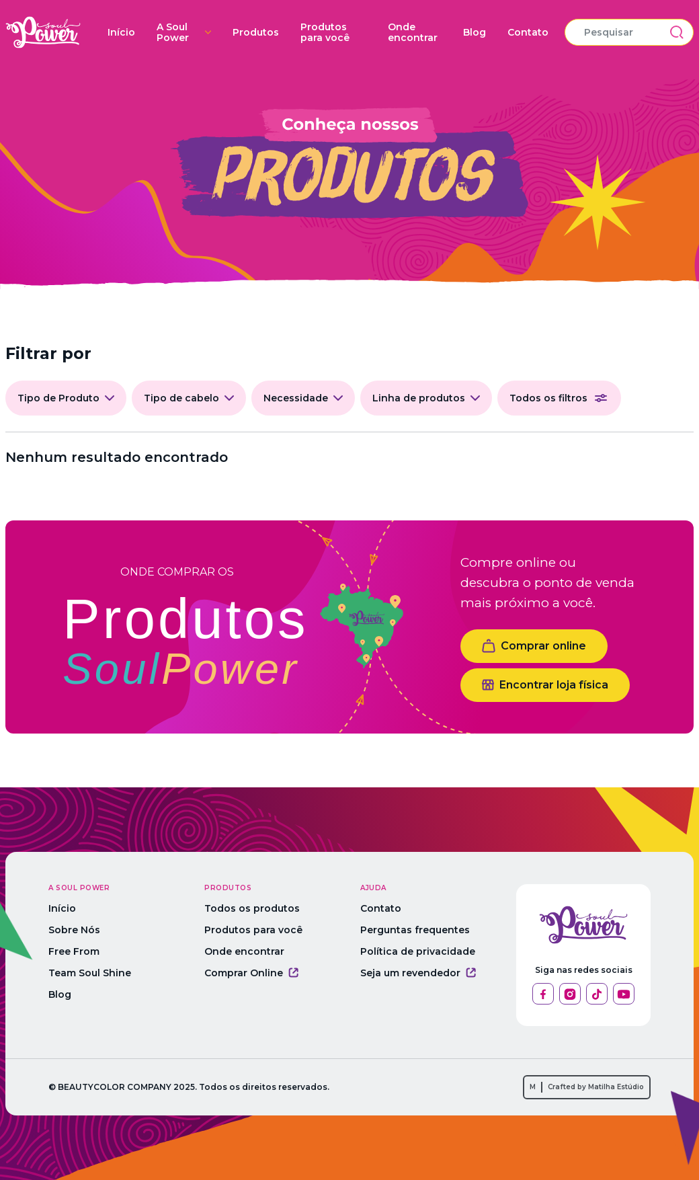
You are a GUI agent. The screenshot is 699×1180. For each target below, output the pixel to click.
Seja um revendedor (418, 973)
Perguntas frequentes (415, 930)
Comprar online (534, 646)
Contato (527, 32)
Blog (474, 32)
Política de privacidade (417, 951)
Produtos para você (325, 32)
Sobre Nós (74, 930)
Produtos (256, 32)
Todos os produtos (252, 908)
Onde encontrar (413, 32)
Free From (73, 951)
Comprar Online (251, 973)
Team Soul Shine (89, 973)
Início (121, 32)
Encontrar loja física (545, 684)
